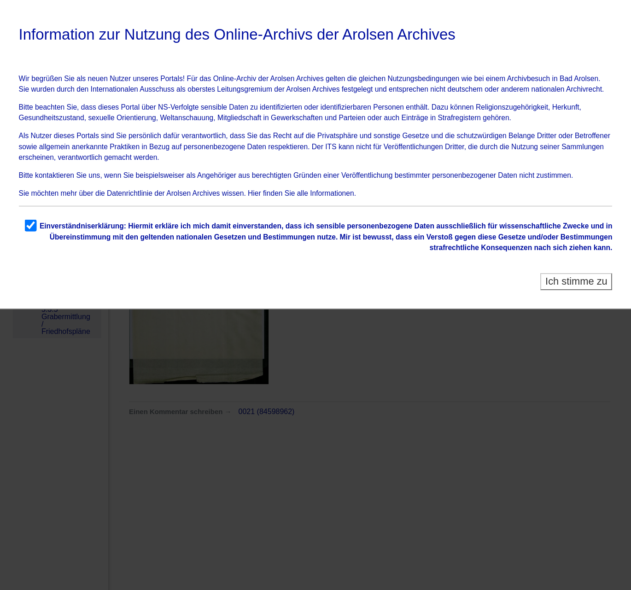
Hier (254, 193)
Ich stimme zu (576, 281)
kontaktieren (54, 175)
